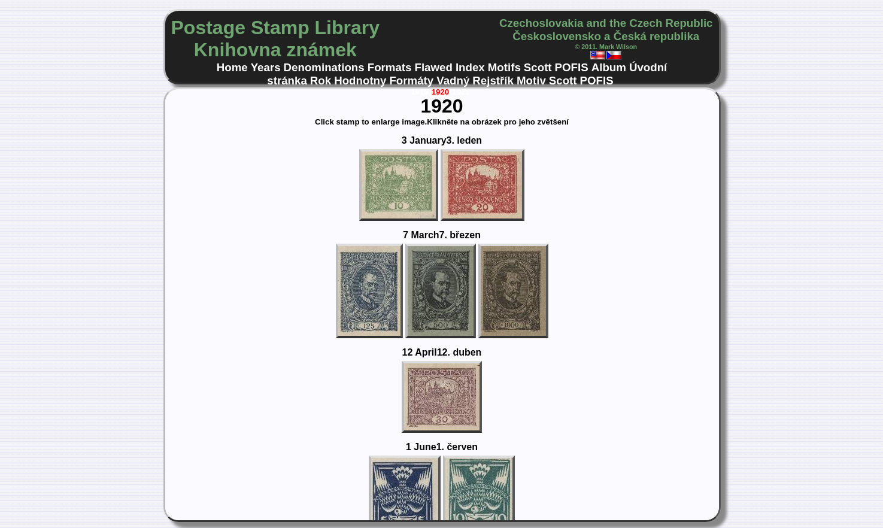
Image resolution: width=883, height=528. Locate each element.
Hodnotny (360, 80)
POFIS (571, 67)
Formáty (411, 80)
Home (232, 67)
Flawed (434, 67)
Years (266, 67)
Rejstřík (493, 80)
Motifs (504, 67)
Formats (390, 67)
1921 (461, 91)
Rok (320, 80)
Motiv (531, 80)
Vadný (452, 80)
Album (608, 67)
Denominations (324, 67)
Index (470, 67)
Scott (538, 67)
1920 (441, 91)
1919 (420, 91)
